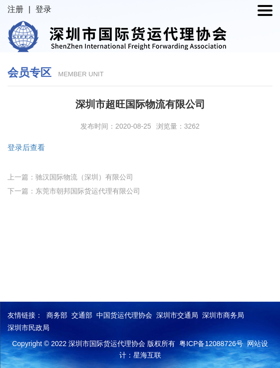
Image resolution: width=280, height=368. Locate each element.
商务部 (56, 315)
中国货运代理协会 (124, 315)
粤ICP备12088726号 (211, 344)
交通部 (81, 315)
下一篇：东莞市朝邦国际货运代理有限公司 (73, 191)
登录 (43, 9)
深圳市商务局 (223, 315)
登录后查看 (26, 147)
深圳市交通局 (177, 315)
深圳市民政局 (28, 328)
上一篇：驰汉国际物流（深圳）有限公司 (70, 177)
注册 (15, 9)
